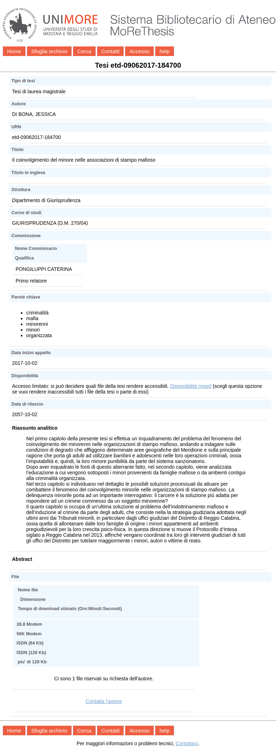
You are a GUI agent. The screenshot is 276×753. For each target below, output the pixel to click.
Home (14, 51)
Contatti (110, 51)
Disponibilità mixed (191, 386)
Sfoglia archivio (49, 51)
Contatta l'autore (104, 701)
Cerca (84, 51)
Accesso (139, 51)
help (164, 51)
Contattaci (187, 743)
